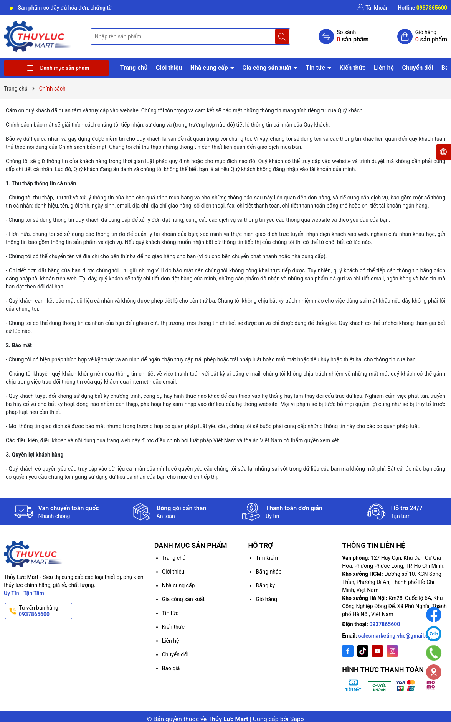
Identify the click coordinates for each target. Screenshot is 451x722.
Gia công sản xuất (267, 67)
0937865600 (384, 624)
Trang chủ (134, 67)
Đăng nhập (268, 572)
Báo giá (171, 668)
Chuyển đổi (417, 67)
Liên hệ (384, 67)
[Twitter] (362, 651)
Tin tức (316, 67)
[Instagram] (392, 651)
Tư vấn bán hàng (45, 611)
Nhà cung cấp (210, 67)
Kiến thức (352, 67)
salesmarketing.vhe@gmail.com (397, 636)
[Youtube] (377, 651)
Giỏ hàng (266, 599)
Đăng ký (265, 585)
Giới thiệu (169, 67)
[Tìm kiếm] (282, 36)
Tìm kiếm (267, 558)
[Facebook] (348, 651)
